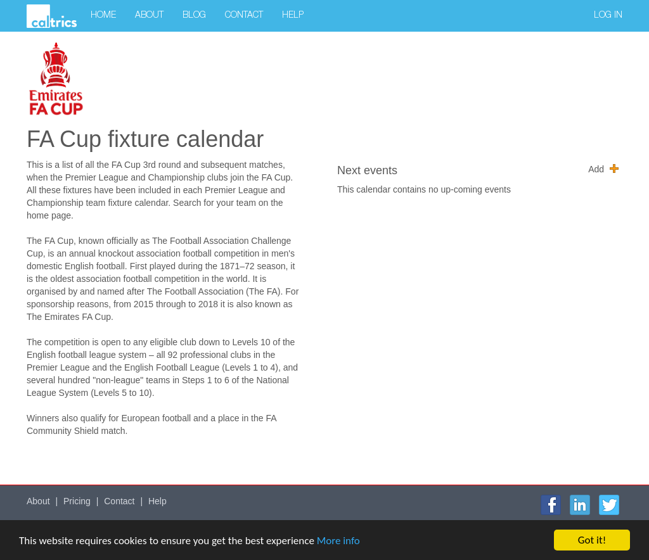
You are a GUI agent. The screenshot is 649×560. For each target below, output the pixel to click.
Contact (244, 15)
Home (103, 15)
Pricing (77, 501)
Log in (608, 15)
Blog (194, 15)
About (149, 15)
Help (293, 15)
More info (338, 541)
